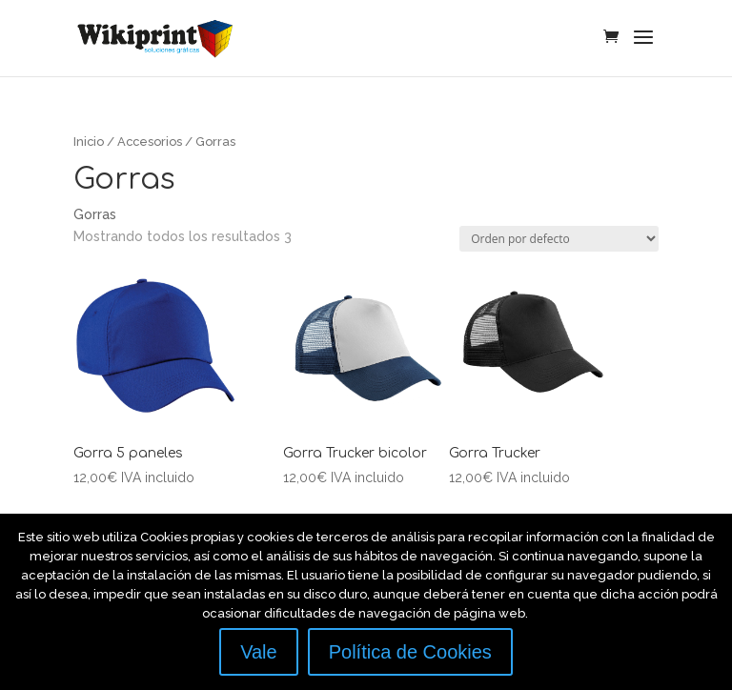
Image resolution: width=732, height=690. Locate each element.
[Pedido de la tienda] (559, 239)
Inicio (88, 141)
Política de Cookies (410, 651)
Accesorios (149, 141)
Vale (258, 651)
